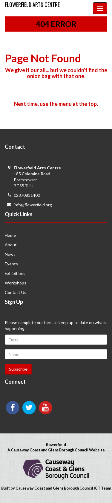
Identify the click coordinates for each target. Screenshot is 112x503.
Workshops (15, 282)
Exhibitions (15, 273)
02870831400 (27, 195)
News (10, 254)
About (11, 244)
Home (10, 235)
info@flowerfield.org (33, 204)
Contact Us (15, 292)
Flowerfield (32, 4)
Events (11, 263)
